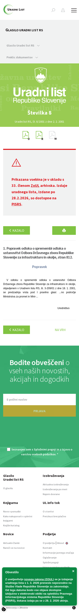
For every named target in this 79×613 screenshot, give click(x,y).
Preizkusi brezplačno (54, 516)
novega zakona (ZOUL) (39, 579)
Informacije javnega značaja (58, 552)
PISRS (16, 204)
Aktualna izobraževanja (56, 484)
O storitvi (48, 511)
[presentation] (40, 434)
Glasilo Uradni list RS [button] (23, 45)
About (62, 543)
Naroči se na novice (14, 547)
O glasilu (8, 488)
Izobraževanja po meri (55, 489)
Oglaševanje (50, 557)
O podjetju (49, 543)
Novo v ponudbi (12, 511)
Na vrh (60, 330)
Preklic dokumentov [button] (22, 57)
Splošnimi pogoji (45, 449)
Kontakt (47, 547)
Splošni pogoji (51, 562)
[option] (39, 112)
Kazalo (16, 230)
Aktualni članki (11, 543)
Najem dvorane (51, 494)
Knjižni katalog (11, 525)
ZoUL (35, 185)
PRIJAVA (39, 411)
